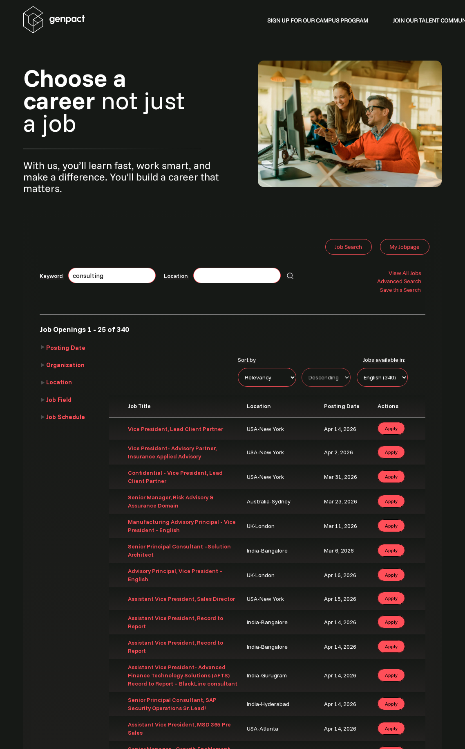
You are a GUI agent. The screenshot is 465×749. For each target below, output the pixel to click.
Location (176, 276)
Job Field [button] (59, 400)
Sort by (247, 359)
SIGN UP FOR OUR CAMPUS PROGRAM (317, 20)
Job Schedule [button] (65, 417)
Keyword (52, 276)
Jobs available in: (384, 359)
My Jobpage (404, 246)
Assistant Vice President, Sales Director (181, 598)
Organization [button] (65, 365)
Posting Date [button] (65, 348)
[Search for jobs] (290, 275)
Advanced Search (399, 281)
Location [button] (59, 382)
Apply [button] (391, 428)
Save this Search (400, 290)
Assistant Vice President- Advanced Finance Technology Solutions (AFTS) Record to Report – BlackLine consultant (182, 675)
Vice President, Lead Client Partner (175, 429)
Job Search (348, 246)
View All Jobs (405, 273)
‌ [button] (411, 428)
